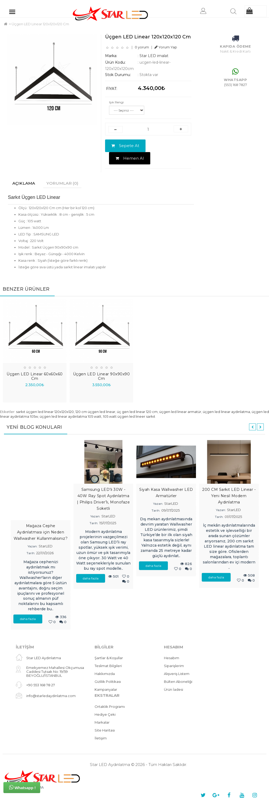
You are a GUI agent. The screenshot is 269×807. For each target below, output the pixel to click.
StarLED (46, 546)
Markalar (102, 722)
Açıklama (24, 183)
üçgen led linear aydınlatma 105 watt (70, 417)
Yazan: (33, 546)
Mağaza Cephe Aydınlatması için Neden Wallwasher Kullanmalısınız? (41, 532)
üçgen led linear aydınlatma (226, 412)
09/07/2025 (170, 510)
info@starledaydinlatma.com (51, 696)
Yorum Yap (165, 47)
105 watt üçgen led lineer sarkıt (129, 417)
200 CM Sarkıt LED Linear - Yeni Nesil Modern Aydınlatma (229, 496)
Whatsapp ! (22, 787)
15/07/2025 (107, 523)
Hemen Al (130, 158)
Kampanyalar (106, 690)
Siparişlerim (174, 666)
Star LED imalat (153, 55)
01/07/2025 (233, 517)
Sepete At (125, 145)
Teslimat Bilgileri (108, 666)
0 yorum (142, 47)
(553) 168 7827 (235, 85)
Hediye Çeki (105, 714)
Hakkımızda (105, 674)
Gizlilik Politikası (108, 682)
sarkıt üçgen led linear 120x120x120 (45, 412)
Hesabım (171, 658)
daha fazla (28, 619)
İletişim (101, 738)
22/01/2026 (45, 553)
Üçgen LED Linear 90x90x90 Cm (101, 376)
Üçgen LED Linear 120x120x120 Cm (40, 24)
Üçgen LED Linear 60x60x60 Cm (35, 376)
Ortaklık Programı (110, 706)
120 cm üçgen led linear (95, 412)
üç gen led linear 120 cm (137, 412)
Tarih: (31, 553)
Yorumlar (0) (64, 183)
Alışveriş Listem (176, 674)
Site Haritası (105, 730)
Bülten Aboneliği (178, 682)
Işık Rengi (116, 102)
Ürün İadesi (173, 690)
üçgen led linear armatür (180, 412)
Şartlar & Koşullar (109, 658)
